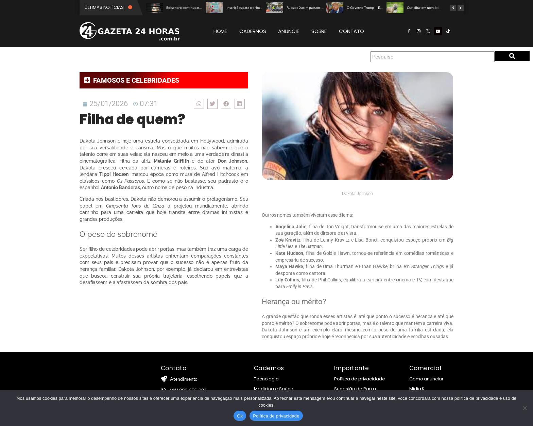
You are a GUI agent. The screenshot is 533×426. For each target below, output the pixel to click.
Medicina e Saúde (273, 389)
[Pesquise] (432, 57)
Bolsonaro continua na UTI (186, 7)
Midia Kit (418, 389)
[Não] (524, 408)
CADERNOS (252, 31)
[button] (198, 104)
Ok (240, 416)
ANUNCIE (288, 31)
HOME (220, 31)
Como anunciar (426, 379)
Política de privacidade (359, 379)
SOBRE (319, 31)
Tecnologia (266, 379)
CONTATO (351, 31)
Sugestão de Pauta (355, 389)
